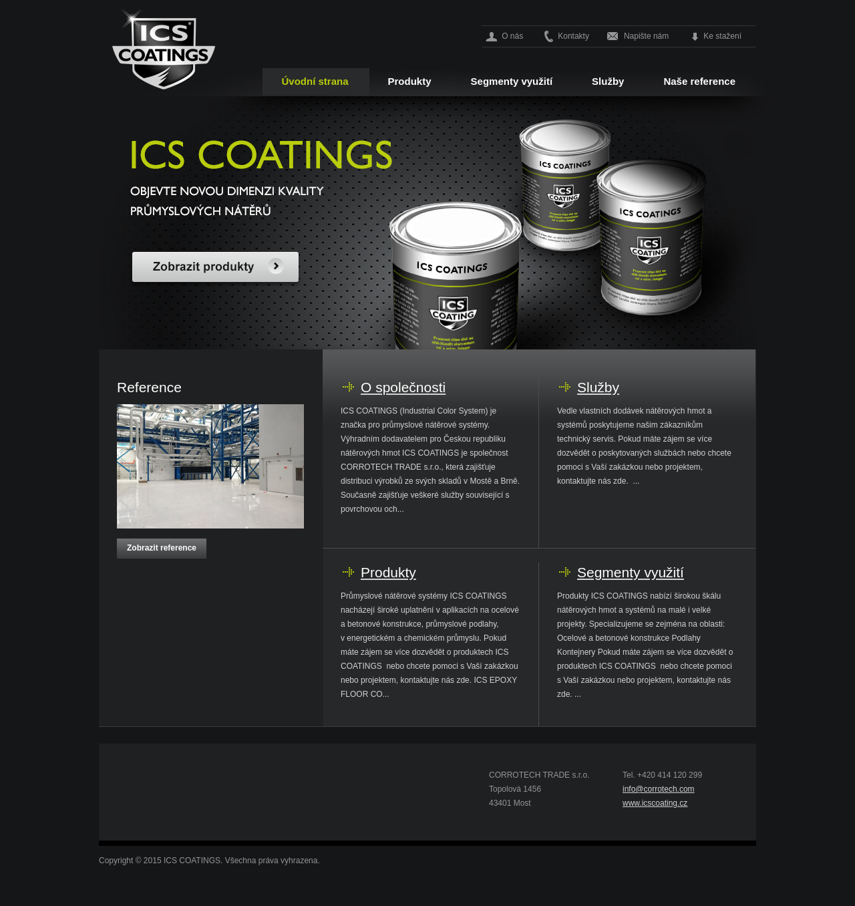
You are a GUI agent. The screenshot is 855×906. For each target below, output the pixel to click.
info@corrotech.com (659, 789)
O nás (512, 36)
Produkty (410, 81)
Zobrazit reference (161, 548)
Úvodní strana (314, 81)
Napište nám (646, 36)
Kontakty (573, 36)
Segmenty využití (512, 81)
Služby (608, 81)
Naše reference (699, 81)
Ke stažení (722, 36)
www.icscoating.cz (655, 803)
